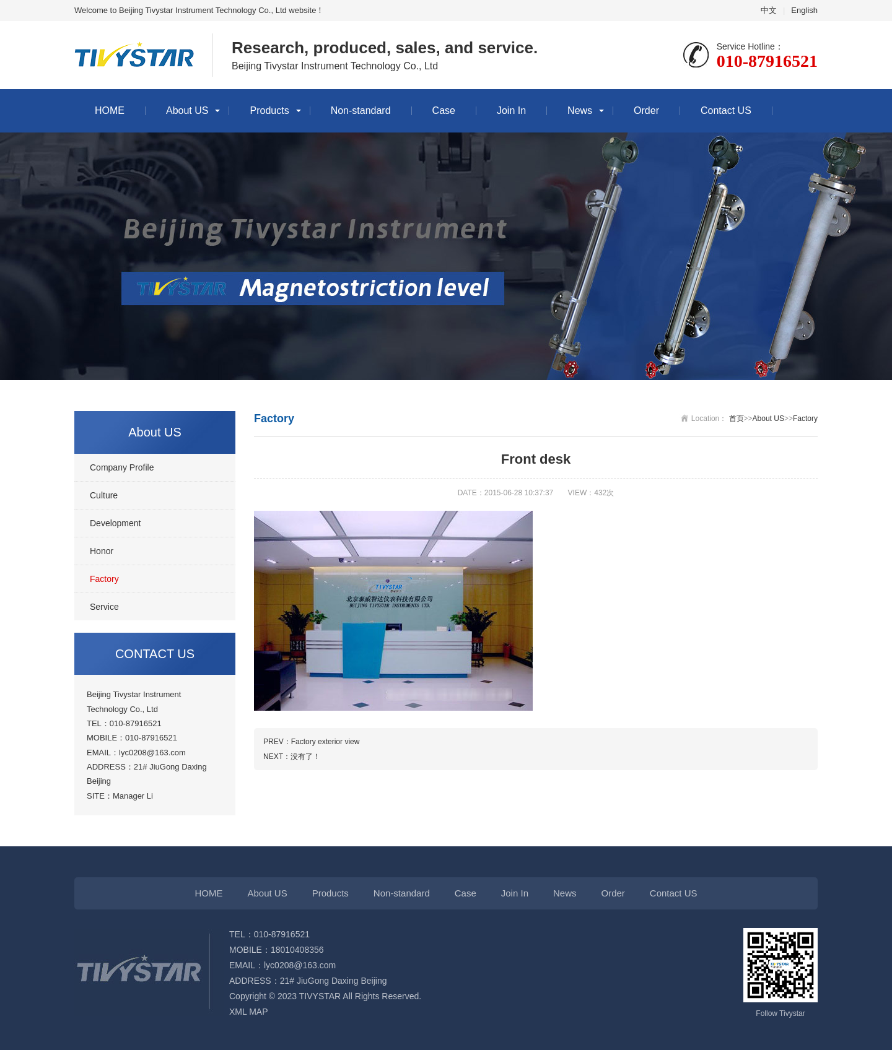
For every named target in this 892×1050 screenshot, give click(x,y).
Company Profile (122, 467)
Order (646, 110)
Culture (104, 495)
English (804, 10)
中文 (769, 10)
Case (443, 110)
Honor (101, 551)
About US (187, 110)
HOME (110, 110)
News (579, 110)
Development (115, 523)
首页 (736, 418)
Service (104, 607)
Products (269, 110)
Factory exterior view (325, 741)
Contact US (726, 110)
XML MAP (248, 1012)
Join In (511, 110)
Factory (104, 579)
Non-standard (361, 110)
